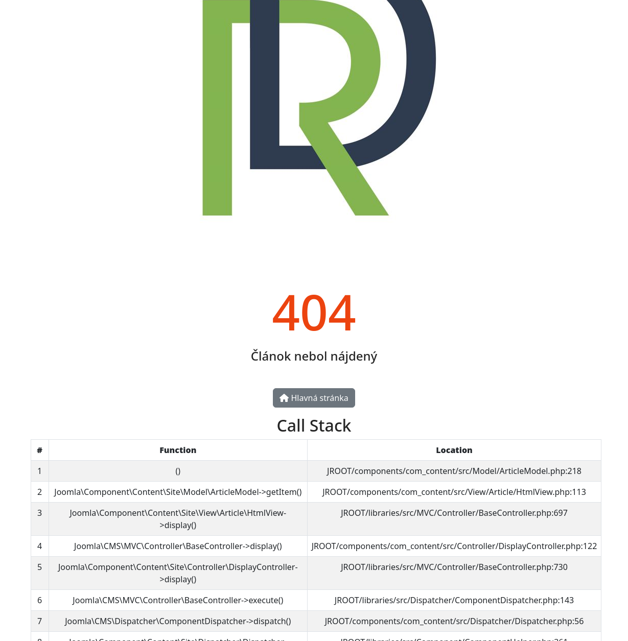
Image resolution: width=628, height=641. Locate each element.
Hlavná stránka (314, 397)
